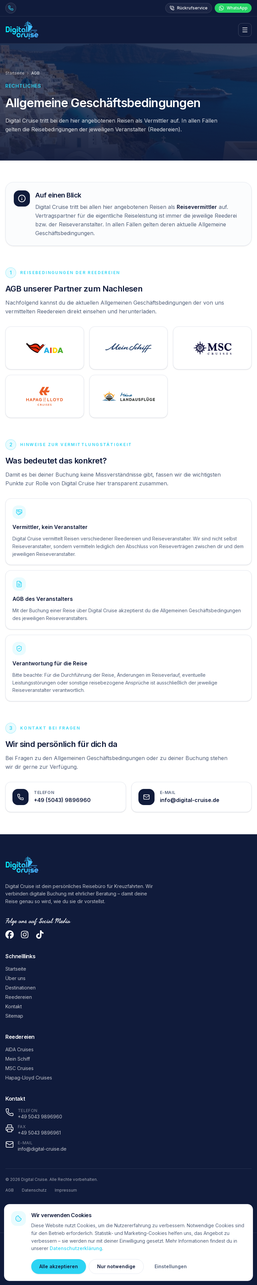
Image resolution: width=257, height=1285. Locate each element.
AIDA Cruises (19, 1049)
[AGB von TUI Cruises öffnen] (128, 347)
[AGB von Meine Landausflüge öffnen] (128, 396)
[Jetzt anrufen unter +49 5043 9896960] (10, 8)
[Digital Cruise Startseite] (22, 29)
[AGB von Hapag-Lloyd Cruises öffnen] (44, 396)
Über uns (15, 978)
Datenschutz (34, 1190)
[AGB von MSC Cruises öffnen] (212, 347)
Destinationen (20, 987)
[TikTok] (40, 934)
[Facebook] (9, 934)
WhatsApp (233, 8)
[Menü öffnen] (245, 30)
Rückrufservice (189, 7)
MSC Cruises (19, 1068)
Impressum (66, 1190)
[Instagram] (24, 934)
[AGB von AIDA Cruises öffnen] (44, 347)
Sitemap (14, 1016)
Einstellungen (171, 1266)
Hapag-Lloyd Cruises (28, 1077)
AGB (9, 1190)
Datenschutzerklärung (76, 1248)
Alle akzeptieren (58, 1266)
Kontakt (13, 1006)
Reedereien (18, 997)
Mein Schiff (17, 1059)
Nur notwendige (116, 1266)
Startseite (15, 73)
